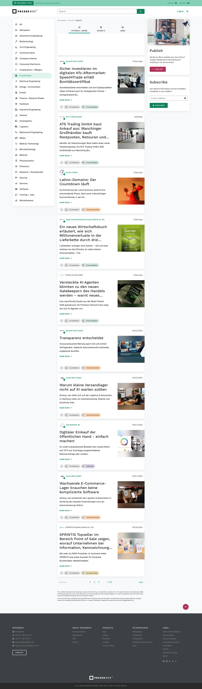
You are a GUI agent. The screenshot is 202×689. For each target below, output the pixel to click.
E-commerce (23, 75)
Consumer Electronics (27, 64)
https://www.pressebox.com (27, 646)
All (18, 24)
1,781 (109, 582)
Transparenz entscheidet (81, 338)
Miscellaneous (24, 200)
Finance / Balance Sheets (29, 98)
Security (21, 178)
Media (20, 138)
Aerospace (22, 30)
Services (21, 183)
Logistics (21, 127)
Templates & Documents (143, 642)
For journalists (109, 646)
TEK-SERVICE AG (73, 425)
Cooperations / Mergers (28, 70)
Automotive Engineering (29, 36)
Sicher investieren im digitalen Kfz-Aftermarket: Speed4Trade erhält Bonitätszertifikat (83, 75)
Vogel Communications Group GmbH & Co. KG (85, 219)
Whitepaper (137, 632)
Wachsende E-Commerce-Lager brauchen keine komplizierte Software (83, 487)
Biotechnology (24, 41)
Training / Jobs (24, 195)
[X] (173, 661)
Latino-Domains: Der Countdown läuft (78, 182)
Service (75, 642)
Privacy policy (168, 635)
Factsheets (137, 635)
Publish (158, 69)
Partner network (79, 632)
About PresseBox (82, 628)
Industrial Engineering (28, 109)
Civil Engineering (25, 47)
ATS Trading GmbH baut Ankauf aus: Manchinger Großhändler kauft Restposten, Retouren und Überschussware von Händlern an (83, 135)
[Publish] (186, 607)
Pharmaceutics (24, 161)
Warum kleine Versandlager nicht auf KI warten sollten (84, 387)
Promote (106, 639)
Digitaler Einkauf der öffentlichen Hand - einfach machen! (84, 436)
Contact (19, 653)
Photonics (22, 166)
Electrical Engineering (27, 81)
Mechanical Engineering (29, 132)
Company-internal (26, 58)
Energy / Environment (27, 87)
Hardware (22, 104)
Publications (138, 639)
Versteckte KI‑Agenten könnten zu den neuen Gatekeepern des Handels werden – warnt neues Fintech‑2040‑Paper (82, 291)
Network (21, 155)
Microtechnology (25, 149)
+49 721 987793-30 (23, 635)
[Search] (141, 11)
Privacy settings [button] (169, 639)
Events (20, 92)
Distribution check (170, 653)
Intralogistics (23, 121)
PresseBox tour (23, 3)
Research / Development (29, 172)
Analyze (106, 642)
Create (105, 635)
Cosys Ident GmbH (73, 378)
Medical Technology (27, 144)
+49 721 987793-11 (23, 639)
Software (21, 189)
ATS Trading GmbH (74, 117)
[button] (62, 107)
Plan (104, 632)
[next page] (141, 582)
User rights (167, 646)
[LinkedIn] (166, 661)
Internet (21, 115)
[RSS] (170, 661)
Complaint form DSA (171, 642)
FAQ (74, 639)
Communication (25, 53)
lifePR (165, 656)
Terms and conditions (171, 632)
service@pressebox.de (127, 600)
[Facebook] (164, 661)
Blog (134, 646)
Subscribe (159, 105)
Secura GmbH (71, 172)
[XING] (176, 661)
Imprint (166, 649)
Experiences (77, 635)
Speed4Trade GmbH (74, 61)
